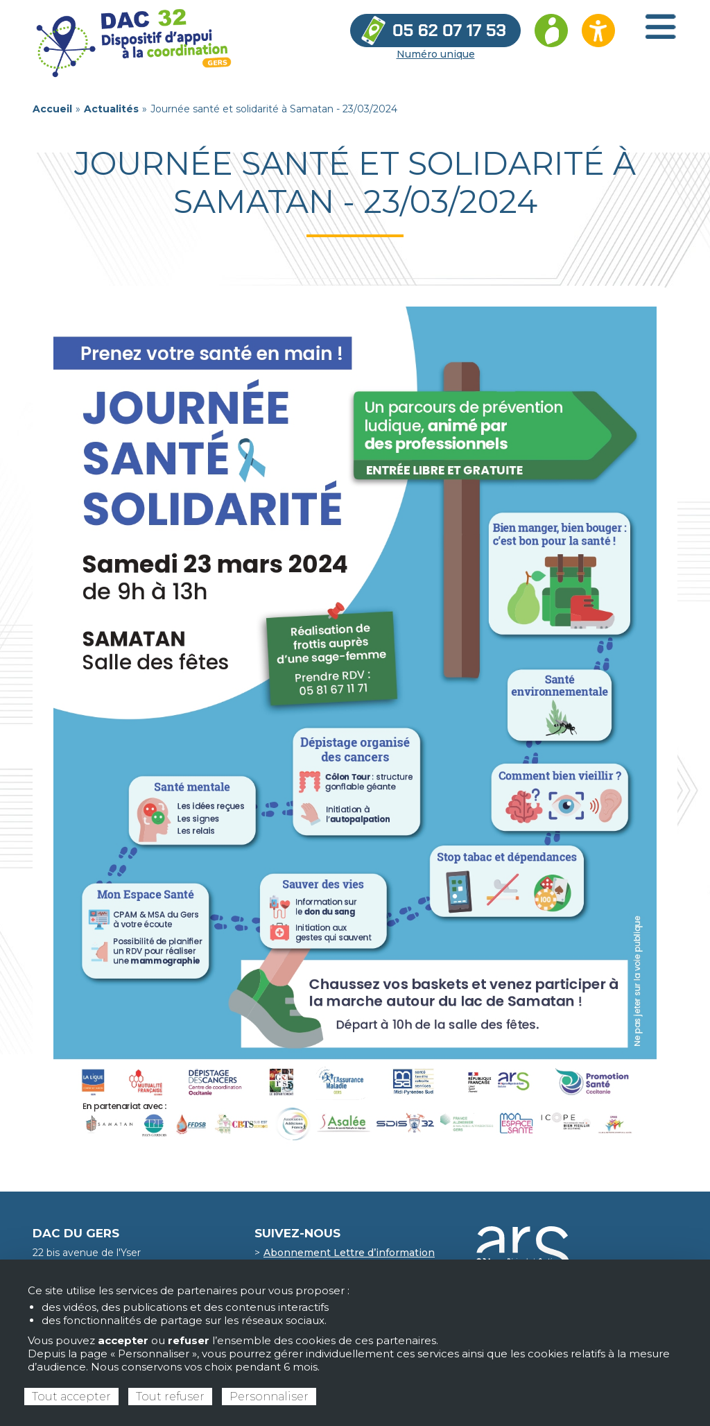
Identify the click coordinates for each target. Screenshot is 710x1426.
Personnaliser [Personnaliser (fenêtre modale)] (269, 1396)
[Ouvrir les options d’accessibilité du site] (598, 30)
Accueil (52, 109)
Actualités (111, 109)
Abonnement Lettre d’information (349, 1252)
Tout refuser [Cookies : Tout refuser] (170, 1396)
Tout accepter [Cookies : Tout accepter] (71, 1396)
